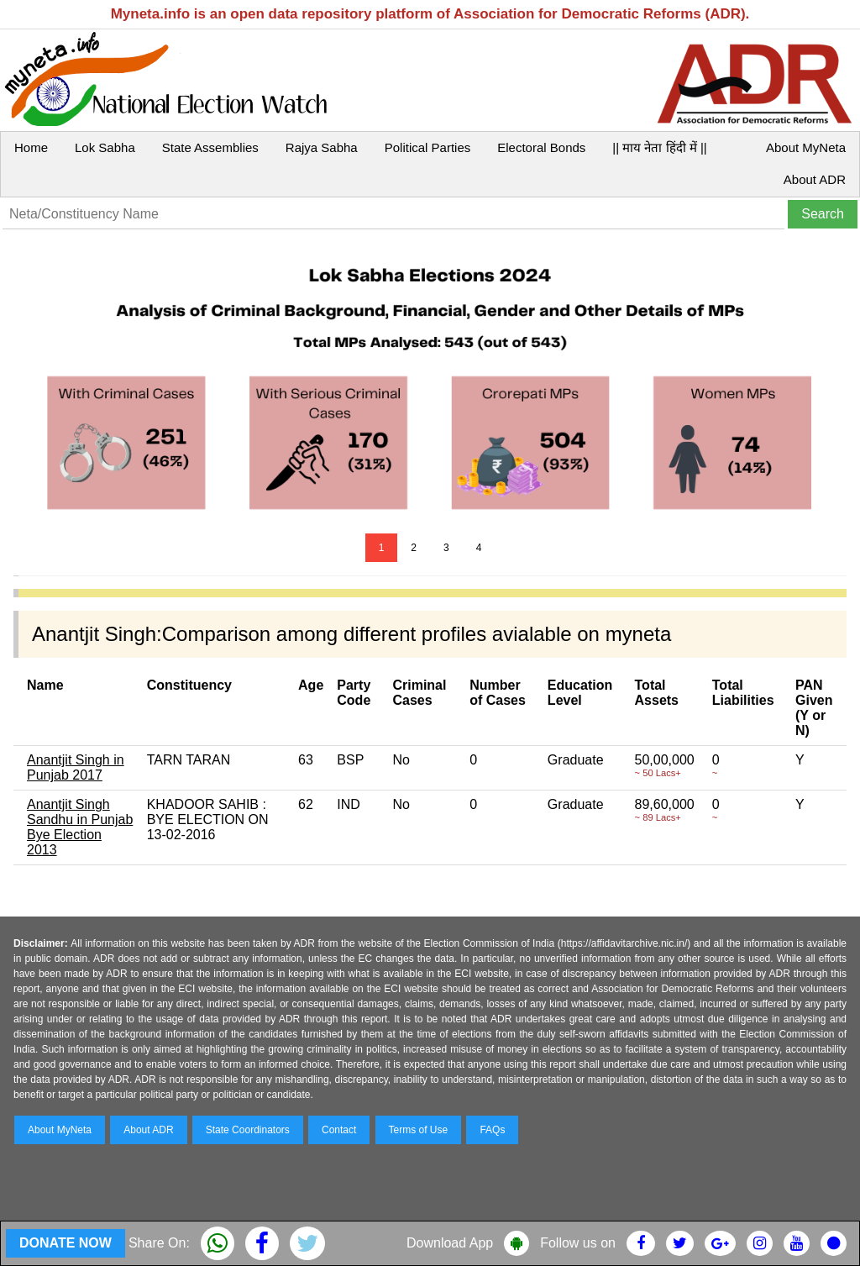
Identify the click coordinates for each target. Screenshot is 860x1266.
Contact (339, 1130)
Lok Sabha (105, 147)
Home (31, 147)
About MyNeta (806, 147)
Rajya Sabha (322, 147)
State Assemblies (210, 147)
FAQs (492, 1130)
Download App (449, 1243)
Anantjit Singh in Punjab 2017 (75, 767)
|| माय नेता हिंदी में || (659, 147)
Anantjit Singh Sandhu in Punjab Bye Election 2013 (80, 827)
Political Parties (428, 147)
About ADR (815, 179)
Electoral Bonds (541, 147)
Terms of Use (418, 1130)
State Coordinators (248, 1130)
